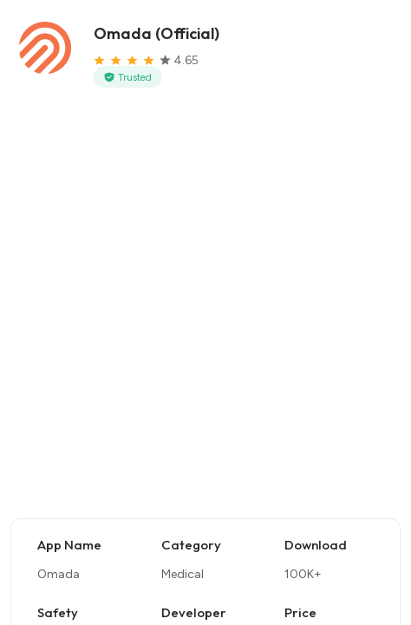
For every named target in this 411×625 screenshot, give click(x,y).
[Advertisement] (205, 310)
